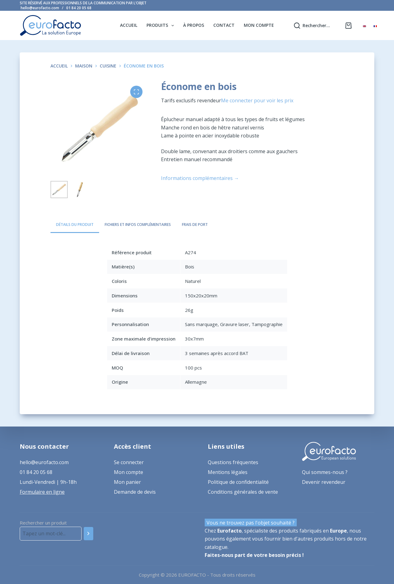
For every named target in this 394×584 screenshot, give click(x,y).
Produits (161, 25)
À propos (193, 25)
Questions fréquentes (233, 462)
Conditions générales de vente (243, 491)
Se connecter (129, 462)
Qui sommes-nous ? (325, 472)
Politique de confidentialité (238, 482)
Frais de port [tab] (195, 224)
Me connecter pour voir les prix (257, 100)
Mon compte (259, 25)
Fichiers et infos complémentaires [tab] (138, 224)
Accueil (128, 25)
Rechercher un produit (43, 523)
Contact (224, 25)
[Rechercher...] (312, 25)
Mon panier (127, 482)
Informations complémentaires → (200, 178)
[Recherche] (88, 534)
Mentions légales (227, 472)
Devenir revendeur (323, 482)
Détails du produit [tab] (75, 224)
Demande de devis (135, 491)
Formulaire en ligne (42, 491)
